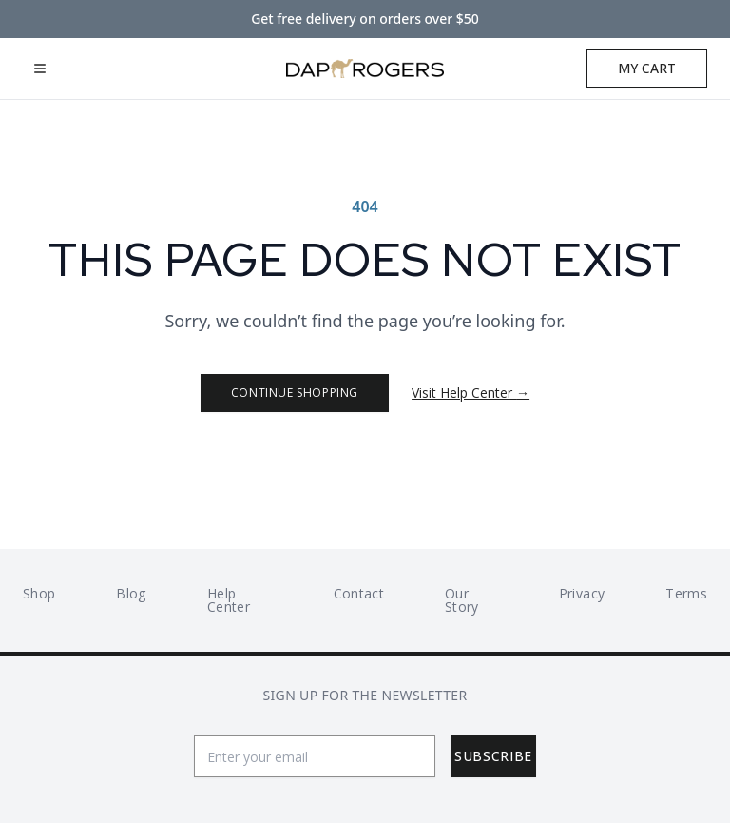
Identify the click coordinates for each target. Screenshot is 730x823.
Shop (39, 593)
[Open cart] (646, 68)
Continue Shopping (294, 392)
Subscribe (493, 756)
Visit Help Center (470, 392)
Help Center (228, 600)
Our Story (462, 600)
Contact (359, 593)
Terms (686, 593)
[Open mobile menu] (40, 68)
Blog (130, 593)
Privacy (582, 593)
